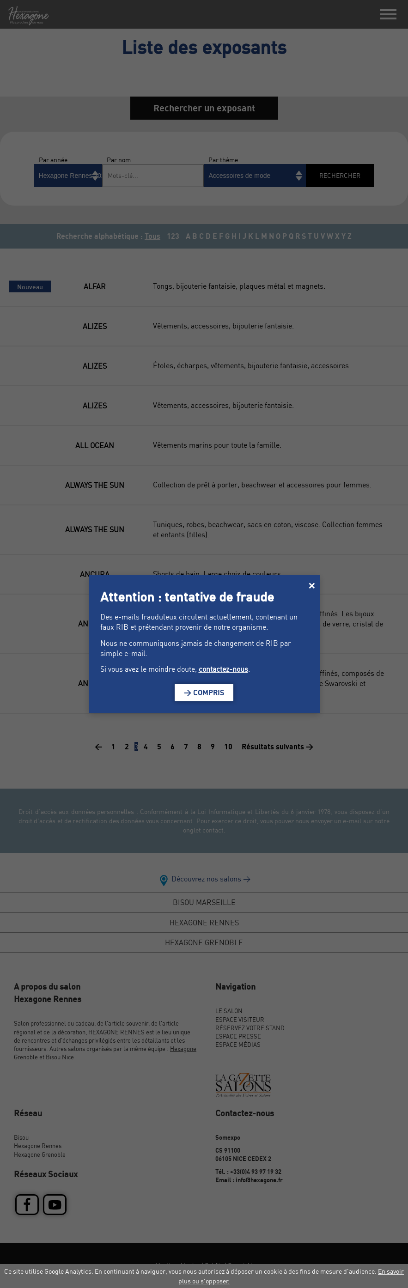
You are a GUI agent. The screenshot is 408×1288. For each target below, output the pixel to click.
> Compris (204, 692)
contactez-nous (223, 669)
